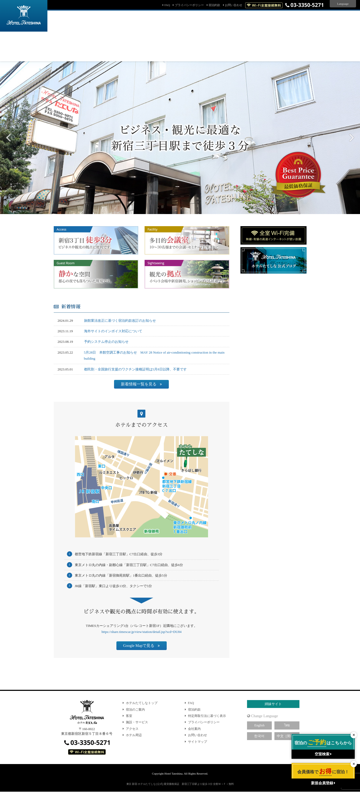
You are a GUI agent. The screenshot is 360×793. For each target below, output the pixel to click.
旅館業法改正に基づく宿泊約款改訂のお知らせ (120, 321)
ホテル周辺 (134, 735)
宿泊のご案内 (135, 709)
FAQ (167, 5)
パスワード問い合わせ (171, 54)
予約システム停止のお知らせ (106, 342)
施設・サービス (137, 722)
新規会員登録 (234, 54)
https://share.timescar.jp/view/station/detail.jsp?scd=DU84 (142, 632)
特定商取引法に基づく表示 (207, 716)
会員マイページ (206, 54)
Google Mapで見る (138, 645)
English (259, 725)
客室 (129, 716)
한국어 (259, 736)
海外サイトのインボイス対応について (113, 331)
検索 (235, 43)
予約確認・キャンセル (132, 54)
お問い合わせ (233, 5)
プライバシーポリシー (189, 5)
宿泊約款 (214, 5)
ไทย (287, 725)
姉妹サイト (273, 704)
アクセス (132, 729)
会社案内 (194, 729)
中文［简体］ (287, 736)
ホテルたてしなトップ (141, 703)
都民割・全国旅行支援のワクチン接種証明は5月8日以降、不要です (135, 369)
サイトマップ (197, 742)
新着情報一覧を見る (138, 384)
